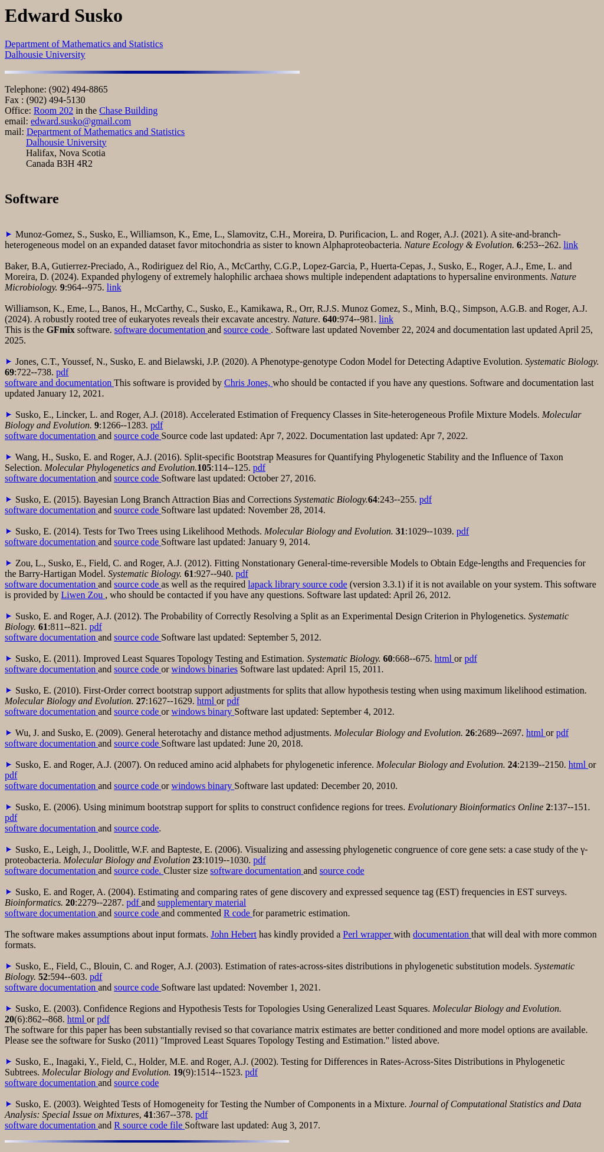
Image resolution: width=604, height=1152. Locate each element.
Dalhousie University (45, 54)
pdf (62, 372)
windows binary (203, 712)
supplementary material (202, 902)
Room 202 (53, 110)
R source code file (149, 1125)
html (444, 658)
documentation (442, 934)
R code (238, 913)
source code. (138, 871)
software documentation (161, 330)
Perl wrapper (368, 934)
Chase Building (128, 110)
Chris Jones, (248, 383)
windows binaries (205, 669)
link (570, 245)
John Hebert (234, 934)
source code (247, 330)
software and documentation (59, 383)
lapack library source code (297, 584)
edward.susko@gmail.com (81, 121)
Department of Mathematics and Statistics (84, 44)
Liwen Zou (83, 595)
